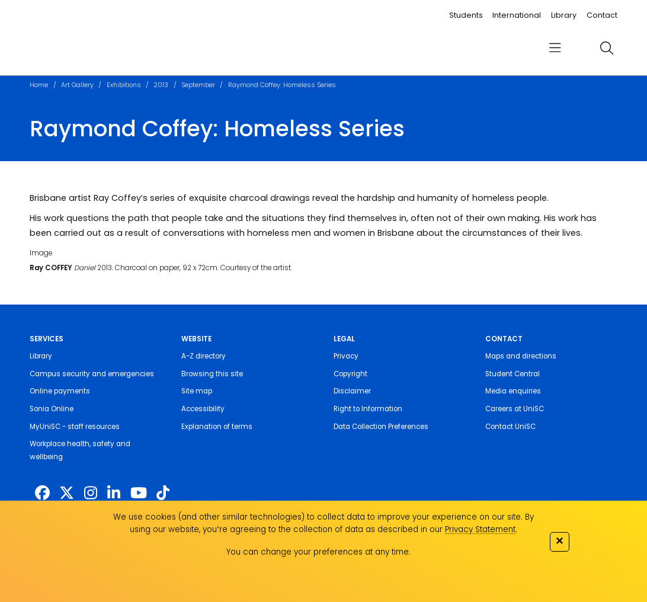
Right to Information (368, 409)
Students (466, 15)
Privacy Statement (480, 529)
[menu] (555, 48)
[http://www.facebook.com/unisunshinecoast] (42, 493)
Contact (602, 15)
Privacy (346, 356)
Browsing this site (212, 374)
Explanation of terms (216, 426)
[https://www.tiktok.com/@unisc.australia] (162, 493)
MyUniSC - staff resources (75, 426)
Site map (196, 391)
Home (39, 85)
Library (563, 15)
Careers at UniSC (514, 409)
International (516, 15)
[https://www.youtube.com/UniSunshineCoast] (138, 493)
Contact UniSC (510, 426)
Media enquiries (513, 391)
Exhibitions (124, 85)
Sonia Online (51, 409)
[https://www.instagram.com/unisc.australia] (90, 493)
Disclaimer (352, 391)
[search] (606, 48)
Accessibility (203, 409)
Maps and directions (520, 356)
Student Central (512, 374)
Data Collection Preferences (381, 426)
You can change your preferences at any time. (318, 552)
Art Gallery (77, 85)
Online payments (60, 391)
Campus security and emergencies (92, 374)
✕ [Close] (559, 540)
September (198, 85)
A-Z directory (203, 356)
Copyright (350, 374)
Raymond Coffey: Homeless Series (282, 85)
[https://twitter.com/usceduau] (66, 493)
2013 (160, 85)
